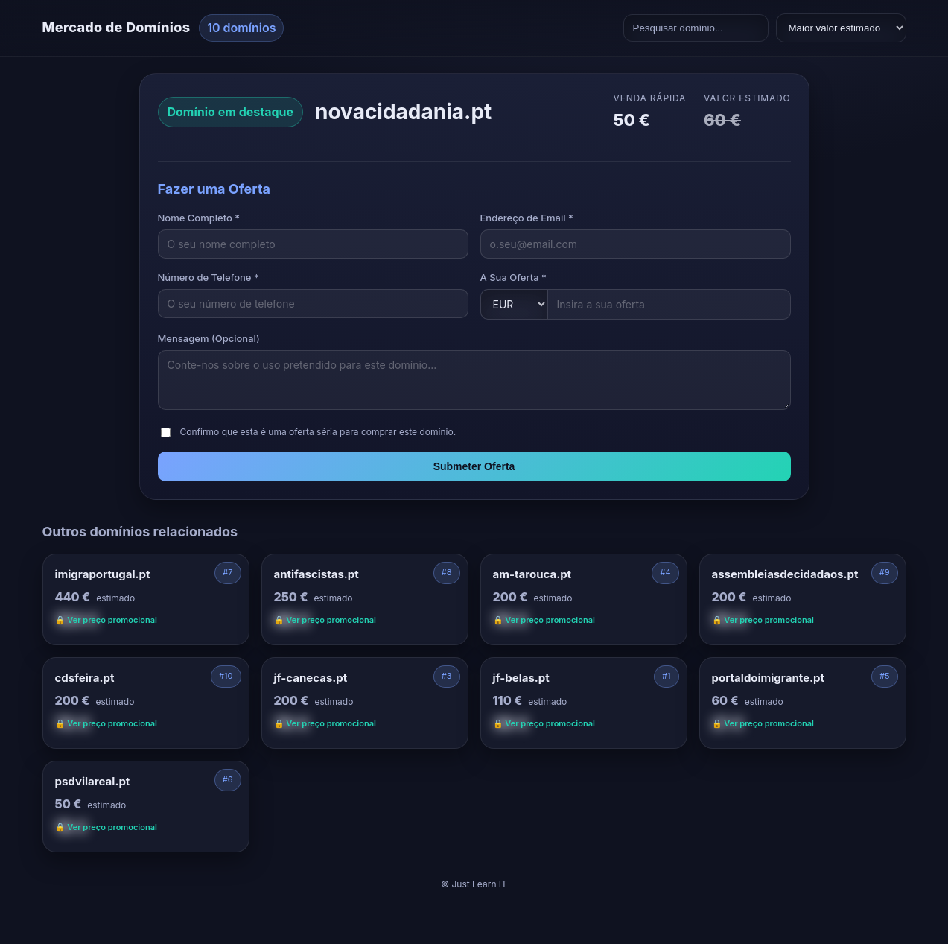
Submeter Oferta (474, 466)
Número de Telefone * (208, 277)
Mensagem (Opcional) (209, 338)
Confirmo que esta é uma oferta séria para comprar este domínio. (318, 431)
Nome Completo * (199, 218)
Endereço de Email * (526, 218)
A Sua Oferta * (513, 277)
